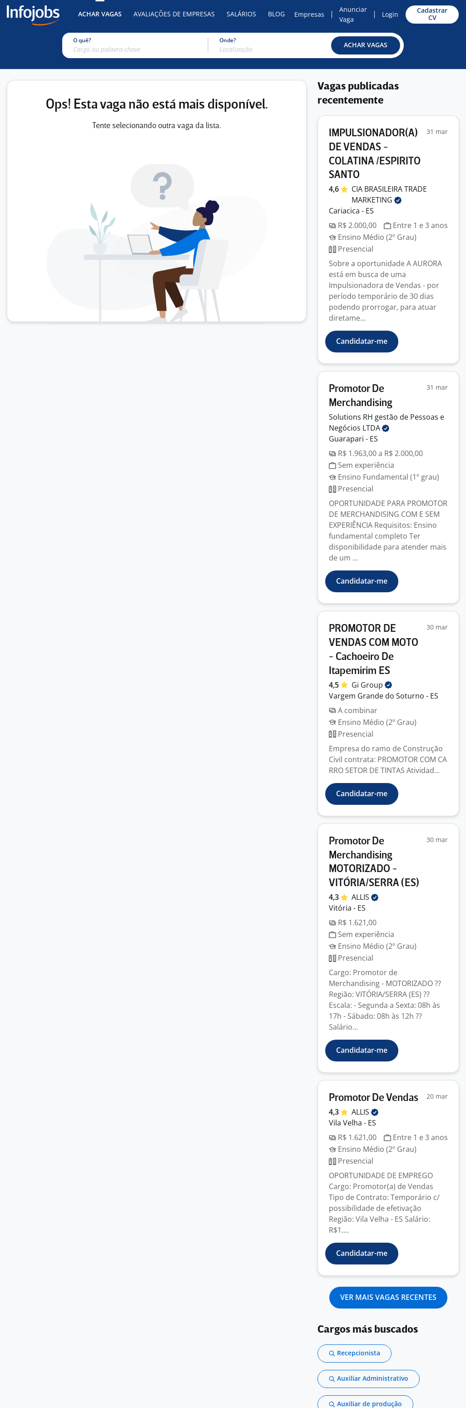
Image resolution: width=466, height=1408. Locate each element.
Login (390, 14)
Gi (372, 685)
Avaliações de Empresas (174, 14)
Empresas (309, 14)
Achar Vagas (100, 14)
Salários (241, 14)
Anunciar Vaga (353, 14)
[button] (365, 45)
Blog (276, 14)
